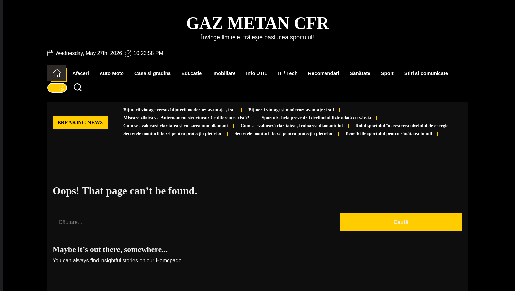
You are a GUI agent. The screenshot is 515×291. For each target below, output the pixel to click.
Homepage (168, 260)
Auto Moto (112, 73)
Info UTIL (256, 73)
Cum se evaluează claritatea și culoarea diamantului (292, 125)
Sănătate (360, 73)
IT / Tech (288, 73)
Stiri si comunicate (426, 73)
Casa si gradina (152, 73)
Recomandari (323, 73)
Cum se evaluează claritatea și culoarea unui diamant (175, 125)
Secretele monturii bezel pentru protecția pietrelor (172, 133)
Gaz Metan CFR (257, 23)
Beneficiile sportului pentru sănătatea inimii (389, 133)
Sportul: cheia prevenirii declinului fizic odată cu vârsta (316, 117)
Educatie (191, 73)
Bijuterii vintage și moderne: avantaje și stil (291, 110)
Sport (387, 73)
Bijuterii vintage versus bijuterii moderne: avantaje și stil (179, 110)
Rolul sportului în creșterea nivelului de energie (401, 125)
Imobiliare (223, 73)
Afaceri (80, 73)
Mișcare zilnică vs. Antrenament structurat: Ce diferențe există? (186, 117)
